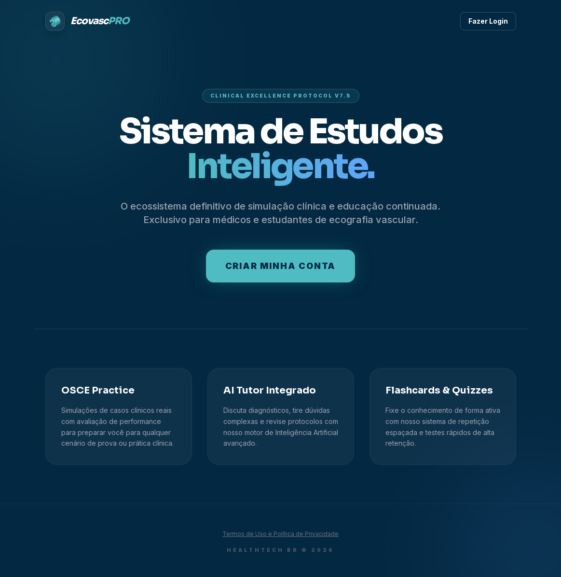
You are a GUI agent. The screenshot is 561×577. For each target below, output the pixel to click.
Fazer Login (488, 21)
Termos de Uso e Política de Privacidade (280, 533)
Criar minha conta (280, 266)
